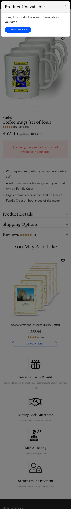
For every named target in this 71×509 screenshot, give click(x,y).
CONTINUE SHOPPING (18, 30)
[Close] (65, 5)
